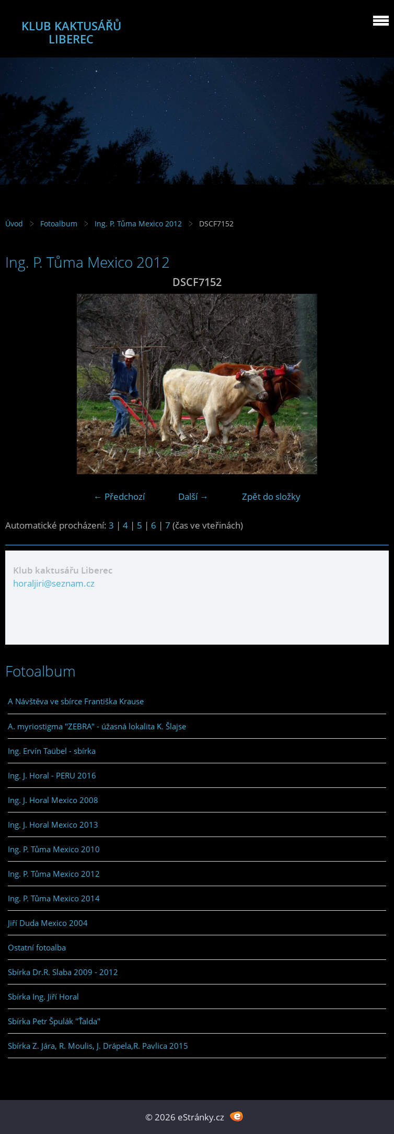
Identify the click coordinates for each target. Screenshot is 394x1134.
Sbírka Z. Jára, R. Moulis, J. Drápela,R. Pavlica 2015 (98, 1045)
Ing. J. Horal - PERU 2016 (52, 775)
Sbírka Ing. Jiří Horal (43, 996)
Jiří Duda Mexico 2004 (48, 923)
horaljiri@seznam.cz (54, 583)
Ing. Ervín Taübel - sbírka (52, 751)
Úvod (14, 223)
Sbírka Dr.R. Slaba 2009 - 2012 (63, 972)
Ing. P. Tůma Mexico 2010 (54, 849)
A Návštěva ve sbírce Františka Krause (76, 701)
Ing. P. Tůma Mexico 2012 (138, 223)
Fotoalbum (58, 223)
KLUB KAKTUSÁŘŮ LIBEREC (71, 32)
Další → (193, 496)
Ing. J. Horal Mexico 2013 (53, 824)
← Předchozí (119, 496)
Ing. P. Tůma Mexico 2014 (54, 898)
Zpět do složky (271, 496)
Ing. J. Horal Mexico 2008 (53, 800)
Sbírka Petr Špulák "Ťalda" (54, 1021)
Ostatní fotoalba (37, 947)
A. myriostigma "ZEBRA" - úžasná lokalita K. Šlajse (97, 726)
